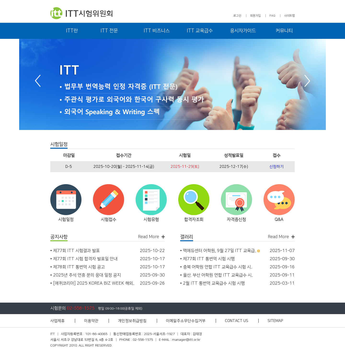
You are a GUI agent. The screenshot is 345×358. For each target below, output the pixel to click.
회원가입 (255, 15)
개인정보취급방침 (132, 321)
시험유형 (151, 219)
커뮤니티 (284, 30)
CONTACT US (236, 321)
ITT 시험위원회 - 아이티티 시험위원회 (81, 13)
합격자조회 (193, 219)
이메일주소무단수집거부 (186, 321)
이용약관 (91, 321)
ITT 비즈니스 (157, 30)
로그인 (237, 15)
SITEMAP (275, 321)
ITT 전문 (109, 30)
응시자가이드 (243, 30)
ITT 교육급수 (200, 30)
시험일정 (66, 219)
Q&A (279, 219)
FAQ (272, 15)
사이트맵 (289, 15)
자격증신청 (236, 219)
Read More (148, 237)
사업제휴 (57, 321)
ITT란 (72, 30)
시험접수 (108, 219)
